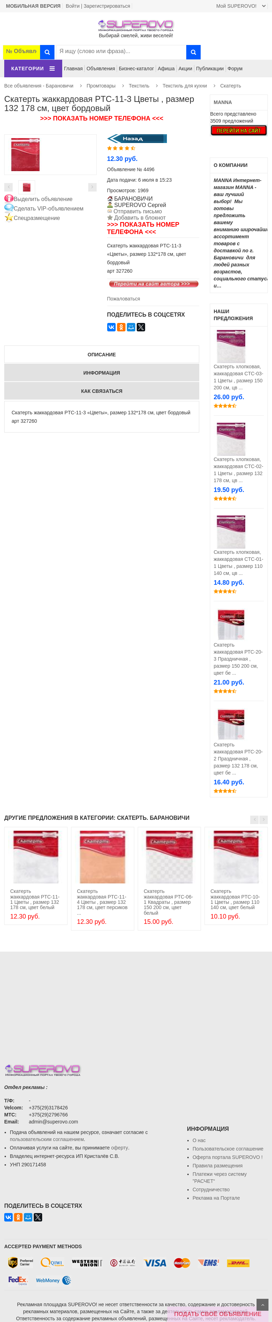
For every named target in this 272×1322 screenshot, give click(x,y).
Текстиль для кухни (185, 86)
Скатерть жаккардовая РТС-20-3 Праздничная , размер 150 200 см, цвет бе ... (238, 659)
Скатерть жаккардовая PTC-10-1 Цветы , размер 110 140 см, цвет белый (235, 899)
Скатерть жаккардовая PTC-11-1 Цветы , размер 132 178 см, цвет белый (34, 899)
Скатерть (230, 86)
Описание (102, 354)
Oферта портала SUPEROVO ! (228, 1157)
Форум (235, 68)
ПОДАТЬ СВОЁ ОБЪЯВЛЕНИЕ (217, 1314)
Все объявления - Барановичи (38, 86)
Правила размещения (217, 1165)
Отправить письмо (137, 211)
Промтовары (101, 86)
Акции (185, 68)
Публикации (210, 68)
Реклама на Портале (216, 1198)
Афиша (166, 68)
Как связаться (102, 391)
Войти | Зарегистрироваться (98, 6)
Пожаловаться (123, 299)
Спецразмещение (37, 218)
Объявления (100, 68)
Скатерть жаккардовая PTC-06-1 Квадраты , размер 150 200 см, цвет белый (168, 902)
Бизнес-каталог (136, 68)
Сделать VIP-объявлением (49, 209)
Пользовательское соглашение (228, 1149)
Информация (101, 373)
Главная (73, 68)
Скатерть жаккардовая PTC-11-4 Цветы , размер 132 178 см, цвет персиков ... (102, 902)
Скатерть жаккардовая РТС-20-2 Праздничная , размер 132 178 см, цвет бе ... (238, 759)
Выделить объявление (43, 199)
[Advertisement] (136, 1001)
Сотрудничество (211, 1189)
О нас (199, 1140)
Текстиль (139, 86)
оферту (119, 1148)
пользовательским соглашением (47, 1139)
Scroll (262, 1305)
